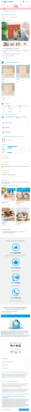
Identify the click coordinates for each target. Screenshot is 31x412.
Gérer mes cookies (6, 409)
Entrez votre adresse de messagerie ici (10, 311)
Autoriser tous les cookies (24, 409)
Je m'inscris (4, 316)
